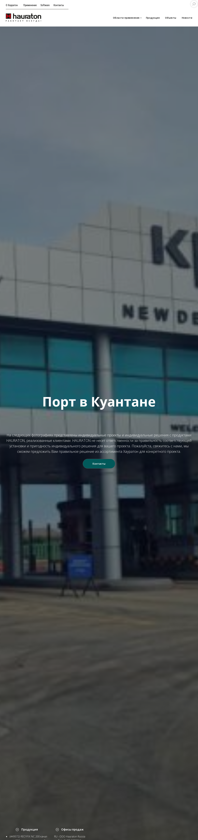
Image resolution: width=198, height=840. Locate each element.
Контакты (59, 5)
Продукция (153, 17)
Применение (30, 5)
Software (45, 5)
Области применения (126, 17)
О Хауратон (12, 5)
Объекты (170, 17)
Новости (187, 17)
